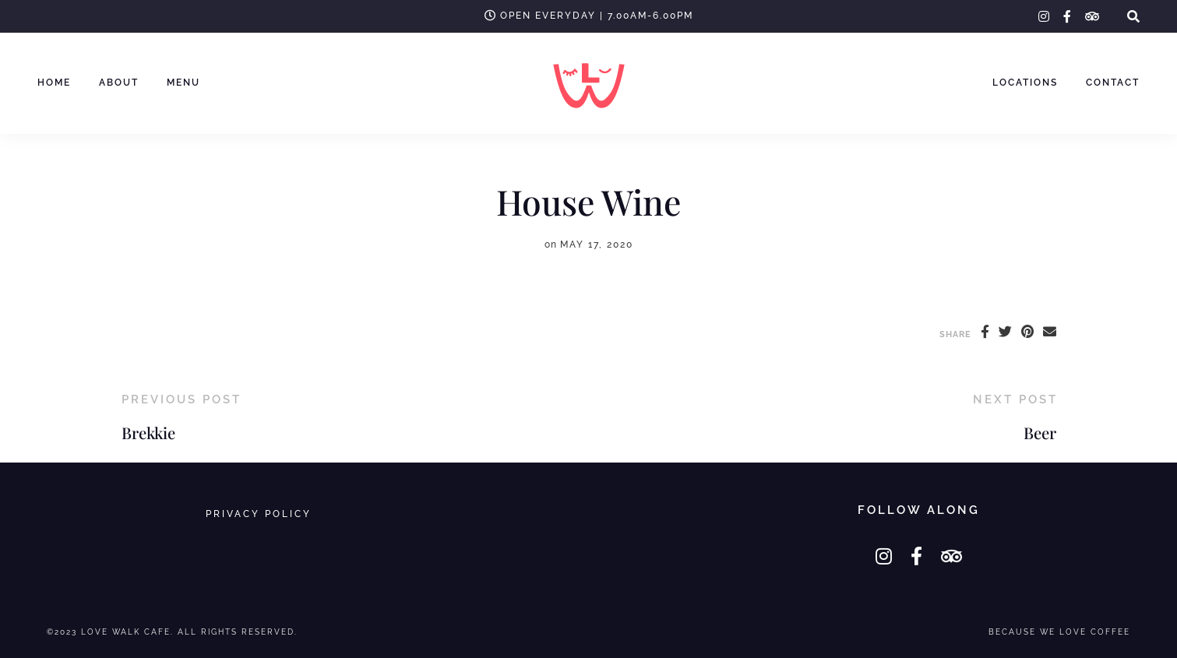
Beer (1040, 432)
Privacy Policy (259, 513)
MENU (183, 82)
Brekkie (148, 432)
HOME (54, 82)
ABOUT (119, 82)
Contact (1113, 82)
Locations (1025, 82)
